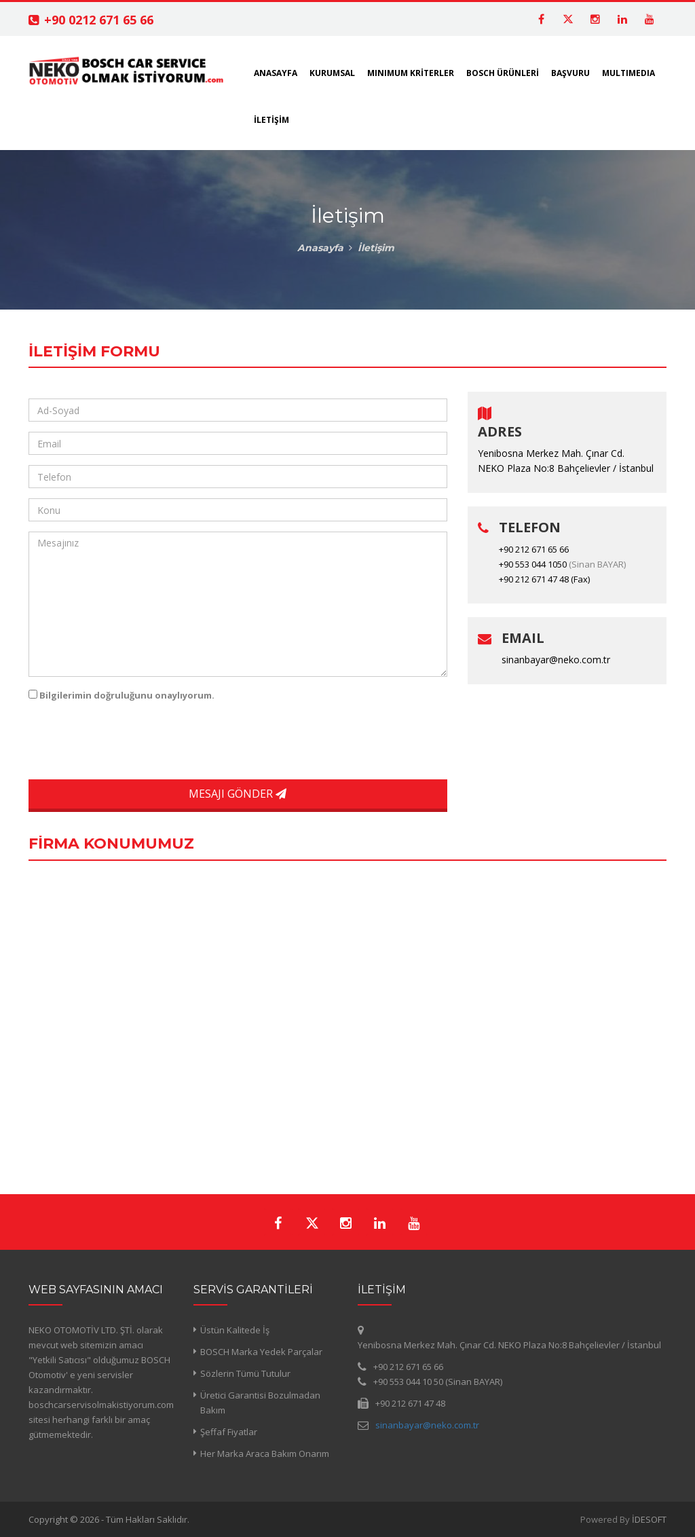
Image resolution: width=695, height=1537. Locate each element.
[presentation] (121, 742)
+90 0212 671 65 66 (98, 20)
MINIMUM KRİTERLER (410, 73)
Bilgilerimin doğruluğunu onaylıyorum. (126, 695)
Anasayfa (320, 248)
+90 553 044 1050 (533, 564)
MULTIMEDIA (628, 73)
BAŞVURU (570, 73)
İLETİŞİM (271, 120)
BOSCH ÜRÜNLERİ (502, 73)
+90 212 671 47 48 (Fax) (544, 579)
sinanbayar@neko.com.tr (556, 659)
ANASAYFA (275, 73)
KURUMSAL (332, 73)
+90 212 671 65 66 (534, 549)
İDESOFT (649, 1519)
